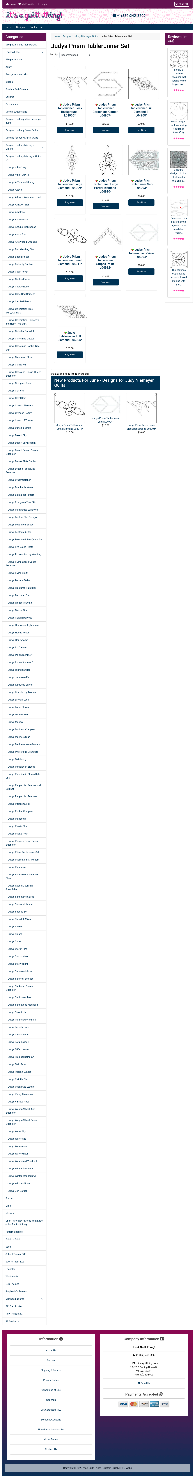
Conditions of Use (51, 1390)
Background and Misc (17, 74)
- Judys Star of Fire (16, 948)
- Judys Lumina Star (16, 714)
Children (9, 96)
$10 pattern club (14, 59)
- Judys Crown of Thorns (19, 420)
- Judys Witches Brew (17, 1183)
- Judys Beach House (17, 256)
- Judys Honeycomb (16, 640)
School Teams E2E (15, 1254)
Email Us (144, 1383)
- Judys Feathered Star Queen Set (24, 539)
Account (50, 1360)
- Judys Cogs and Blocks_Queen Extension (23, 374)
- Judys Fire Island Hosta (19, 547)
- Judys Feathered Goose (19, 524)
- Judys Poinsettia (15, 818)
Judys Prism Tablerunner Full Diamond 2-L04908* (141, 110)
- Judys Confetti (14, 390)
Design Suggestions (16, 111)
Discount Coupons (51, 1419)
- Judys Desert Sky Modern (20, 442)
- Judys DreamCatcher (18, 479)
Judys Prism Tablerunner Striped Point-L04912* (106, 262)
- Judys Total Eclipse (17, 1042)
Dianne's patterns (24, 1298)
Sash (8, 1246)
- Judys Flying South (16, 573)
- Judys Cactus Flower (17, 279)
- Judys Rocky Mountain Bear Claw (21, 876)
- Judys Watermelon (16, 1146)
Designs (20, 27)
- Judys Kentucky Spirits (18, 684)
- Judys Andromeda (16, 219)
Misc (8, 1205)
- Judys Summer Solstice (19, 978)
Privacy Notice (51, 1380)
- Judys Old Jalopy (16, 759)
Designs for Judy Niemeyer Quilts (80, 36)
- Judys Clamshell (15, 364)
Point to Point (12, 1239)
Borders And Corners (16, 89)
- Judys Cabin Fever (16, 271)
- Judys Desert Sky (16, 435)
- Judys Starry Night (16, 963)
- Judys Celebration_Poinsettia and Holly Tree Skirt (22, 322)
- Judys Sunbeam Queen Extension (19, 988)
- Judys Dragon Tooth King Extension (20, 470)
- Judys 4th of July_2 (17, 174)
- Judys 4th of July (16, 167)
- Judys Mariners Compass (20, 729)
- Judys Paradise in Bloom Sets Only (22, 776)
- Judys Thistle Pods (16, 1034)
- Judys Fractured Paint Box (20, 587)
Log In (43, 4)
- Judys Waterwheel (16, 1153)
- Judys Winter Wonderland (20, 1176)
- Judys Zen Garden (16, 1190)
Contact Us (36, 27)
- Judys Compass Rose (18, 383)
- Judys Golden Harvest (18, 617)
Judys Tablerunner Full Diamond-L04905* (69, 336)
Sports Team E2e (14, 1261)
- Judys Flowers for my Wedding (23, 554)
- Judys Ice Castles (16, 647)
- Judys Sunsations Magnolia (21, 1004)
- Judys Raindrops (15, 867)
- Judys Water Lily (15, 1131)
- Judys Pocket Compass (19, 811)
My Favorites (26, 4)
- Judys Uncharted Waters (19, 1086)
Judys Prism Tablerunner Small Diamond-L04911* (69, 260)
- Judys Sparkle (14, 926)
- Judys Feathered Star (18, 532)
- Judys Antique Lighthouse (20, 227)
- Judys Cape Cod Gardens (20, 294)
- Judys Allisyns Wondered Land (23, 197)
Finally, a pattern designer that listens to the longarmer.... (179, 68)
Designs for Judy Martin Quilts (21, 137)
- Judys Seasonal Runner (19, 904)
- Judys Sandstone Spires (19, 896)
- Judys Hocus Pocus (17, 632)
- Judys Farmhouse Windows (21, 509)
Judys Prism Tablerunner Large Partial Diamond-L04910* (105, 186)
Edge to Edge (24, 52)
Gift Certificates (13, 1306)
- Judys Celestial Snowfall (19, 331)
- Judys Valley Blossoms (19, 1094)
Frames (9, 1198)
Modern (9, 1213)
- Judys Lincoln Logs (17, 699)
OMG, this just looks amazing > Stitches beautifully (179, 118)
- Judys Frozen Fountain (18, 602)
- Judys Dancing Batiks (18, 427)
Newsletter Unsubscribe (51, 1429)
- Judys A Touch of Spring (19, 182)
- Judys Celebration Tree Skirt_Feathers (19, 311)
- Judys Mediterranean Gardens (22, 744)
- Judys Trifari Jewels (17, 1049)
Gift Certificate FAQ (51, 1409)
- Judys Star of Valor (16, 956)
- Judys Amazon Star (17, 204)
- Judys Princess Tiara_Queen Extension (22, 843)
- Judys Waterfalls (15, 1138)
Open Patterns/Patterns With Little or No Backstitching (24, 1222)
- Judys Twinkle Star (16, 1079)
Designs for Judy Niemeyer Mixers (24, 147)
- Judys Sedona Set (16, 911)
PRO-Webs (126, 1468)
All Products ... (13, 1321)
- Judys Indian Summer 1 (19, 655)
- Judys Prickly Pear (16, 833)
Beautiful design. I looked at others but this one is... (179, 166)
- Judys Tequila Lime (17, 1027)
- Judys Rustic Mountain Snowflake (19, 887)
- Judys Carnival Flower (18, 301)
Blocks (9, 81)
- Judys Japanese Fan (17, 677)
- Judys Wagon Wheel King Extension (20, 1111)
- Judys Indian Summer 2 (19, 662)
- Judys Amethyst (15, 212)
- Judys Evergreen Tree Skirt (21, 502)
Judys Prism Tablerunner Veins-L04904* (141, 253)
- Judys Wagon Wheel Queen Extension (21, 1122)
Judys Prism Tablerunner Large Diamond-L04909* (69, 184)
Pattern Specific (14, 1231)
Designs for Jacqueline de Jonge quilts (23, 121)
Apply (8, 67)
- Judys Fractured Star (17, 595)
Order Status (51, 1439)
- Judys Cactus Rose (17, 286)
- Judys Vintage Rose (17, 1101)
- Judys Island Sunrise (17, 669)
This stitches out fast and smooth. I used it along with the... (179, 268)
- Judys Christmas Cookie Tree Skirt (22, 348)
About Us (51, 1350)
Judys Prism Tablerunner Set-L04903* (141, 184)
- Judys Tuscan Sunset (18, 1071)
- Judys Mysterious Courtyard (21, 751)
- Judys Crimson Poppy (18, 413)
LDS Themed (12, 1284)
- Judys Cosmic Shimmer (19, 405)
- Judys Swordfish (15, 1012)
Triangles (10, 1269)
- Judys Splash (13, 934)
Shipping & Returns (51, 1370)
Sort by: (54, 54)
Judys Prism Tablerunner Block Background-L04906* (70, 110)
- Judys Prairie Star (16, 826)
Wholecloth (11, 1276)
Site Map (51, 1399)
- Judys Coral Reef (15, 398)
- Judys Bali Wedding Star (19, 249)
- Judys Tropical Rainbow (19, 1056)
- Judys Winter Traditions (19, 1168)
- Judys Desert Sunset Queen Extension (21, 452)
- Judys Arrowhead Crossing (21, 241)
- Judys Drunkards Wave (19, 487)
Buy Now (70, 130)
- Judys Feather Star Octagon (21, 517)
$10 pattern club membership (21, 44)
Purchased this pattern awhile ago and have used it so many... (179, 216)
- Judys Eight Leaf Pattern (19, 494)
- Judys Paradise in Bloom (20, 766)
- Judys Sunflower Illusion (19, 997)
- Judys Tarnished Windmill (20, 1019)
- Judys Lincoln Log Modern (21, 692)
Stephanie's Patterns (16, 1291)
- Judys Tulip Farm (16, 1064)
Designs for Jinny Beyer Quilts (21, 130)
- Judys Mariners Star (17, 736)
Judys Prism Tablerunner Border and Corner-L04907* (106, 110)
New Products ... (14, 1313)
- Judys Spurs (13, 941)
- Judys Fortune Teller (17, 580)
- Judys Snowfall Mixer (18, 919)
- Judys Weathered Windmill (21, 1161)
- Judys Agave (13, 189)
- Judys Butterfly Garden (19, 264)
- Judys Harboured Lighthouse (22, 625)
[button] (181, 4)
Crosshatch (11, 104)
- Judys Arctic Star (15, 234)
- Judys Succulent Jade (18, 971)
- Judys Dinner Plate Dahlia (20, 461)
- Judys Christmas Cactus (19, 338)
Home (11, 4)
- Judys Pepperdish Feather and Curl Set (23, 787)
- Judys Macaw (14, 722)
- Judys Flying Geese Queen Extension (20, 563)
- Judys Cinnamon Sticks (19, 357)
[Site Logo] (34, 16)
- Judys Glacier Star (16, 610)
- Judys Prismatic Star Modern (22, 859)
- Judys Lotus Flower (17, 707)
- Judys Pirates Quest (17, 803)
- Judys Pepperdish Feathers (21, 796)
